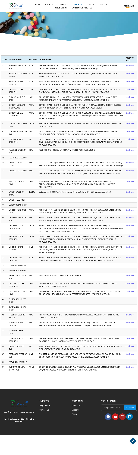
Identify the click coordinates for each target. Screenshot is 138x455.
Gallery (92, 4)
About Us (76, 405)
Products (78, 4)
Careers (75, 410)
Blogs (74, 414)
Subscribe (130, 407)
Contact (104, 4)
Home (38, 4)
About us (50, 4)
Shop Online (61, 8)
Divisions (64, 4)
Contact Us (44, 410)
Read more (130, 66)
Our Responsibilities (82, 8)
